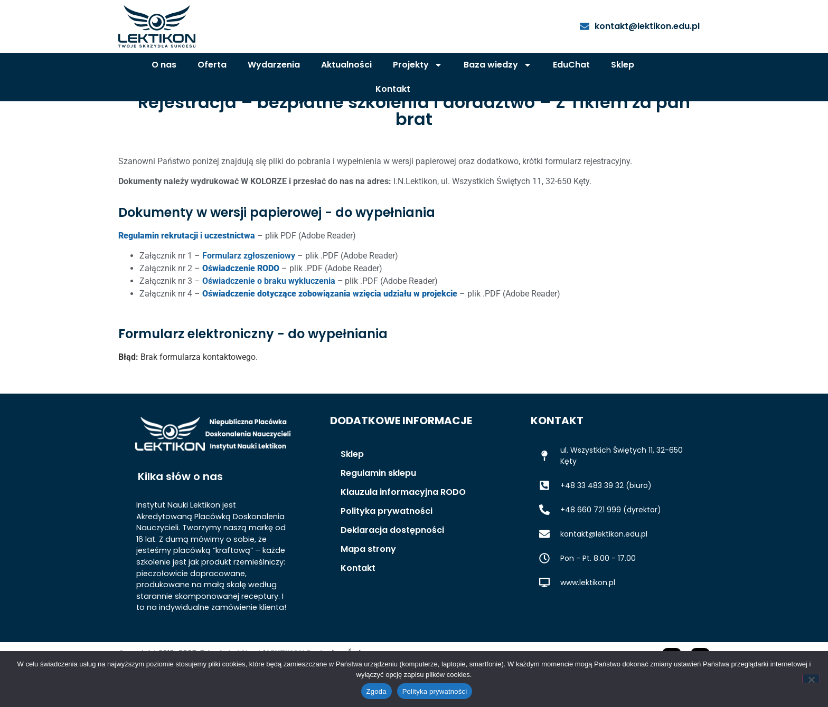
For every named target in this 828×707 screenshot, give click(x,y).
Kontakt (392, 89)
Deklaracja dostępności (392, 559)
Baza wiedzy (498, 64)
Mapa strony (368, 578)
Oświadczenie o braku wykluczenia (268, 310)
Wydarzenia (274, 65)
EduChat (571, 65)
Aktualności (346, 65)
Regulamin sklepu (378, 502)
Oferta (212, 65)
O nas (164, 65)
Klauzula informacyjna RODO (403, 521)
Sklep (622, 65)
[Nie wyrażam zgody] (811, 678)
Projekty (418, 64)
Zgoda (376, 691)
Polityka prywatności (386, 540)
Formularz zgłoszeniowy (248, 285)
